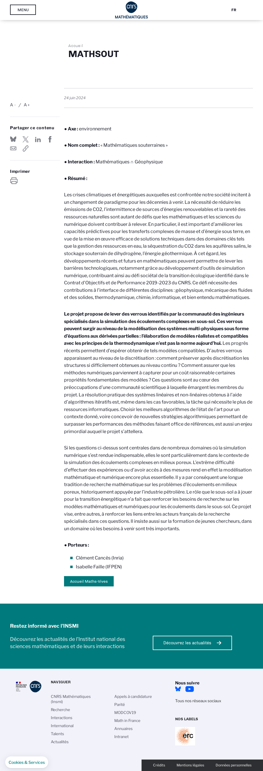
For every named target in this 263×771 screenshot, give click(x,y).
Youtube (189, 689)
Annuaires (123, 728)
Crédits (159, 765)
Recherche (60, 709)
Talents (57, 733)
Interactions (61, 717)
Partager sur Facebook (50, 139)
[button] (26, 762)
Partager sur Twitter (25, 139)
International (62, 725)
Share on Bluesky (13, 139)
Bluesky (178, 689)
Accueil (75, 45)
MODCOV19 (125, 712)
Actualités (60, 741)
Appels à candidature (133, 696)
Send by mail (13, 148)
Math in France (127, 720)
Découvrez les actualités (187, 642)
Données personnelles (234, 765)
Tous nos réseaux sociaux (198, 700)
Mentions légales (190, 765)
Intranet (121, 736)
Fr (233, 10)
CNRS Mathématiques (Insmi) (71, 699)
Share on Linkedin (38, 139)
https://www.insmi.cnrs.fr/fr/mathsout (25, 148)
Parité (119, 704)
